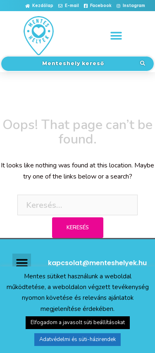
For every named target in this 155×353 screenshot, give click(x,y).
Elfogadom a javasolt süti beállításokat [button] (78, 322)
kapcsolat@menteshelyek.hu (97, 263)
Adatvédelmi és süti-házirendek (77, 339)
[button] (39, 6)
